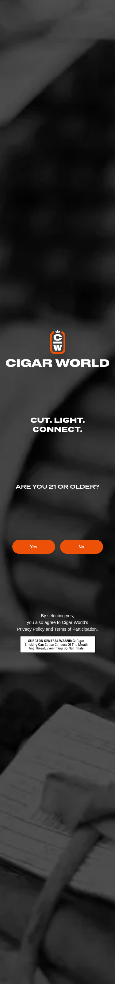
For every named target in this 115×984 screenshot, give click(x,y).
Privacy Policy (31, 629)
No (81, 546)
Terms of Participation (75, 629)
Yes (33, 546)
